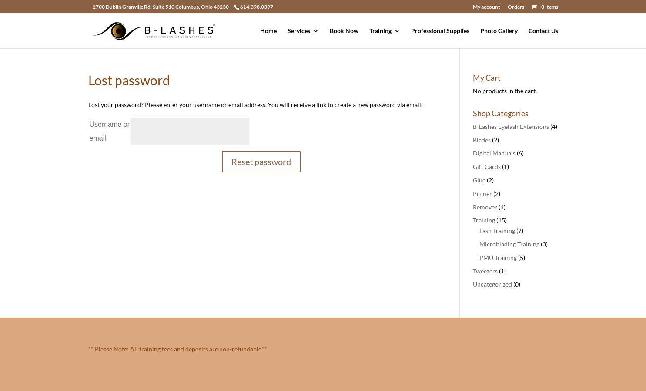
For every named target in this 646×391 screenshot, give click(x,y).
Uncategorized (492, 284)
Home (268, 31)
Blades (482, 140)
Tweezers (485, 271)
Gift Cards (487, 166)
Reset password (261, 161)
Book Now (344, 31)
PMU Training (498, 257)
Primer (482, 193)
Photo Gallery (499, 31)
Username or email (110, 131)
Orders (516, 7)
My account (486, 7)
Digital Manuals (494, 153)
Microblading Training (509, 244)
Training (380, 31)
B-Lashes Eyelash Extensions (511, 126)
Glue (479, 180)
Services (299, 31)
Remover (485, 207)
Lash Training (497, 230)
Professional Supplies (440, 31)
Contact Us (543, 31)
